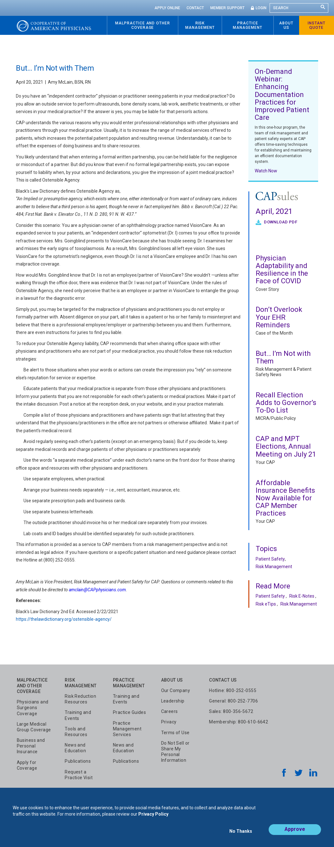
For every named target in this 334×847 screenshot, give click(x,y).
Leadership (173, 700)
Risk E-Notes (301, 596)
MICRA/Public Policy (276, 418)
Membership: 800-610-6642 (238, 721)
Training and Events (78, 715)
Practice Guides (129, 712)
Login (261, 8)
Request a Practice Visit (79, 774)
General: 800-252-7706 (233, 700)
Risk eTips (266, 603)
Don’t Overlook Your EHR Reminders (279, 317)
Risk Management (274, 566)
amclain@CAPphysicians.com (97, 589)
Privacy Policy (153, 817)
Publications (78, 761)
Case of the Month (274, 333)
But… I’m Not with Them (283, 357)
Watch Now (266, 170)
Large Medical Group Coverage (34, 727)
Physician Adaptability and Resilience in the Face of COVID (282, 269)
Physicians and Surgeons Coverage (33, 707)
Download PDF (280, 222)
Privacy (169, 721)
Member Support (227, 8)
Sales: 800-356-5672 (231, 711)
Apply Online (167, 8)
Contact (195, 8)
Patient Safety (270, 558)
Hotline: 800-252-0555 (232, 690)
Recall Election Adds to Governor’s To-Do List (286, 402)
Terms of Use (175, 732)
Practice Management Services (127, 729)
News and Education (75, 747)
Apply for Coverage (27, 765)
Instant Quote (316, 25)
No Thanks (240, 833)
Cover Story (267, 289)
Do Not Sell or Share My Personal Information (175, 752)
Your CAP (265, 462)
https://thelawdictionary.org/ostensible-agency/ (64, 619)
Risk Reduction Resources (80, 699)
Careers (169, 711)
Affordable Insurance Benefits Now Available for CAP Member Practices (285, 498)
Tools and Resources (76, 731)
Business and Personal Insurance (31, 746)
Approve (295, 833)
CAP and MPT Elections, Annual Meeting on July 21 (286, 446)
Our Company (175, 690)
